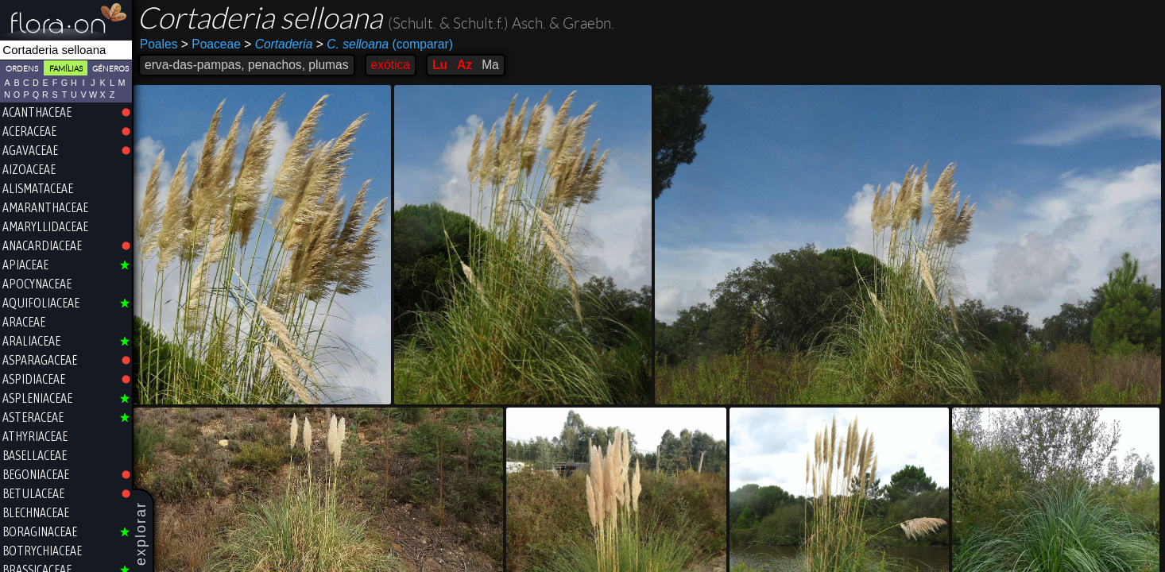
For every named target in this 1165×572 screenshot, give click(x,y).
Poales (159, 44)
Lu (439, 65)
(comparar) (384, 44)
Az (464, 65)
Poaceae (211, 44)
